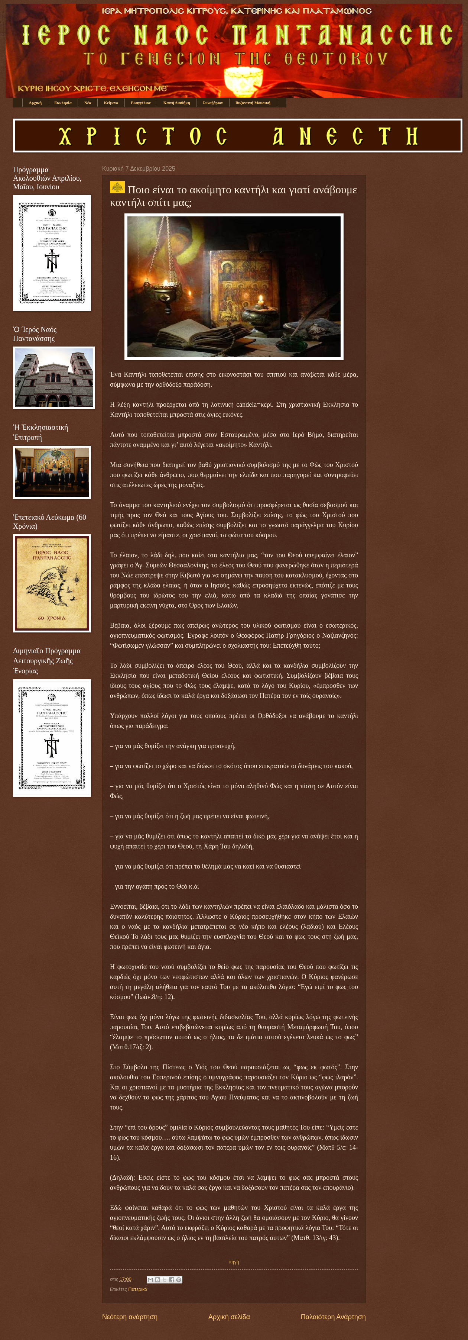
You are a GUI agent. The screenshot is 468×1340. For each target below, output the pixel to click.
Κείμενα (111, 102)
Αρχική (35, 102)
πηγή (234, 1262)
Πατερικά (137, 1289)
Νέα (87, 102)
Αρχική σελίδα (229, 1317)
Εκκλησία (63, 102)
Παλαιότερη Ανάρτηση (333, 1317)
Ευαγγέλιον (140, 102)
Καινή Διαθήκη (176, 102)
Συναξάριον (213, 102)
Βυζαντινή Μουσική (252, 102)
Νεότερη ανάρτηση (129, 1317)
